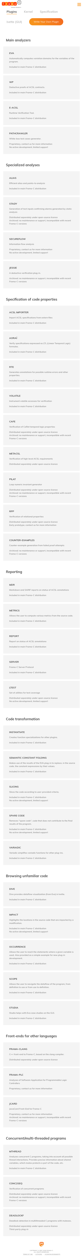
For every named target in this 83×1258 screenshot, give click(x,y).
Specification (49, 12)
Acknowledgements (52, 1254)
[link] (41, 60)
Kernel (28, 12)
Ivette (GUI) (14, 22)
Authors (38, 1254)
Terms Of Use (28, 1254)
